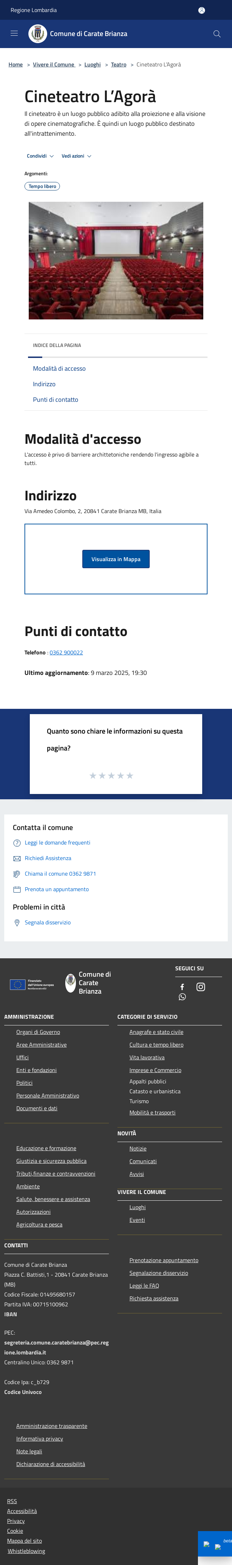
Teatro (118, 64)
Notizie (138, 1148)
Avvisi (136, 1174)
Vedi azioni (78, 156)
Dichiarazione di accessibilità (50, 1464)
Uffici (22, 1057)
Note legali (29, 1451)
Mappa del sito (24, 1540)
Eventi (137, 1220)
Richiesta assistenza (153, 1298)
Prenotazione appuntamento (163, 1260)
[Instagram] (201, 987)
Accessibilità (22, 1511)
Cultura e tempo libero (156, 1044)
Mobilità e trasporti (152, 1112)
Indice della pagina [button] (57, 345)
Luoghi (92, 64)
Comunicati (143, 1161)
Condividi (41, 156)
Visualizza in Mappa (116, 559)
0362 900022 (66, 652)
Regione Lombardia (34, 10)
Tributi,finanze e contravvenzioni (55, 1173)
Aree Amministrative (41, 1044)
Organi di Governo (38, 1032)
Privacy (16, 1521)
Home (16, 64)
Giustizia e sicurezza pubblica (51, 1161)
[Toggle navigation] (14, 33)
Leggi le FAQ (144, 1285)
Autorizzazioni (33, 1211)
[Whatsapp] (182, 997)
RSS (12, 1501)
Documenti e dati (36, 1108)
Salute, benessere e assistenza (53, 1199)
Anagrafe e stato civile (156, 1032)
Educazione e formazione (46, 1148)
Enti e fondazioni (36, 1070)
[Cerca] (217, 34)
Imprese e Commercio (155, 1070)
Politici (24, 1082)
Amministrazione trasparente (51, 1426)
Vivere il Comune (54, 64)
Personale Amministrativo (47, 1095)
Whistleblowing (26, 1551)
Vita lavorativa (147, 1057)
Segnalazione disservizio (158, 1273)
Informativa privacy (39, 1438)
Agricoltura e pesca (39, 1224)
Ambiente (28, 1186)
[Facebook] (182, 987)
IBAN (10, 1314)
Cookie (15, 1530)
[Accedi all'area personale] (201, 10)
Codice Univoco (23, 1392)
